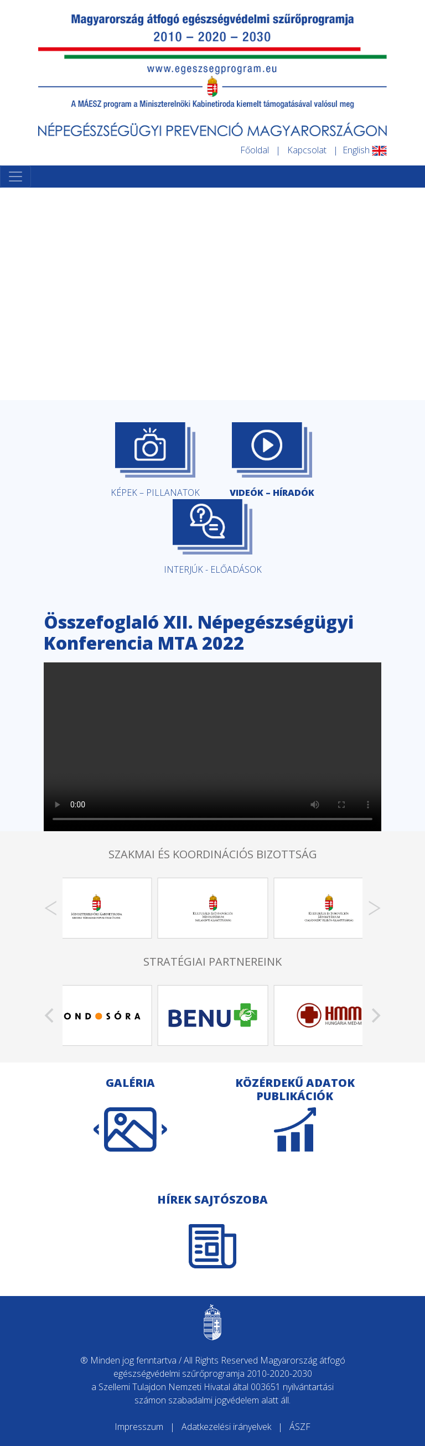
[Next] (374, 908)
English (365, 150)
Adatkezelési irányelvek (226, 1427)
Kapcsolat (306, 150)
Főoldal (254, 150)
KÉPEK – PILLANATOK (155, 460)
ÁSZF (299, 1427)
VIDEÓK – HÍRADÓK (272, 460)
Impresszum (139, 1427)
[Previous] (50, 908)
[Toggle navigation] (15, 176)
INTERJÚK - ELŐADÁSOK (213, 537)
